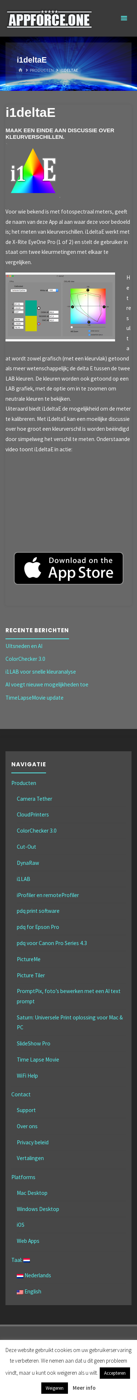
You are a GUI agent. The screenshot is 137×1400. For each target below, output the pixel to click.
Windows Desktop (38, 1208)
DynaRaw (28, 862)
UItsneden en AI (23, 645)
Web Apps (28, 1240)
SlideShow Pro (33, 1043)
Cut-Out (26, 846)
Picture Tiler (31, 975)
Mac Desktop (32, 1192)
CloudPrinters (33, 814)
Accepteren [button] (115, 1373)
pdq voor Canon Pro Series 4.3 (52, 943)
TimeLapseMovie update (34, 697)
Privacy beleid (33, 1142)
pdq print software (38, 910)
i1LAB (23, 878)
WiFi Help (27, 1075)
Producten (42, 70)
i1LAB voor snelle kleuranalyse (40, 671)
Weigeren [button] (55, 1388)
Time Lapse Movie (38, 1059)
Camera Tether (34, 798)
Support (26, 1110)
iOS (20, 1224)
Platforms (23, 1177)
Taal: (20, 1259)
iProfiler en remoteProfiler (48, 895)
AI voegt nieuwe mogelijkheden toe (46, 684)
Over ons (27, 1126)
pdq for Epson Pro (38, 926)
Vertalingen (30, 1158)
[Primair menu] (124, 18)
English (29, 1291)
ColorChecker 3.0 (25, 658)
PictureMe (29, 959)
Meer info (84, 1387)
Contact (21, 1094)
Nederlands (34, 1275)
